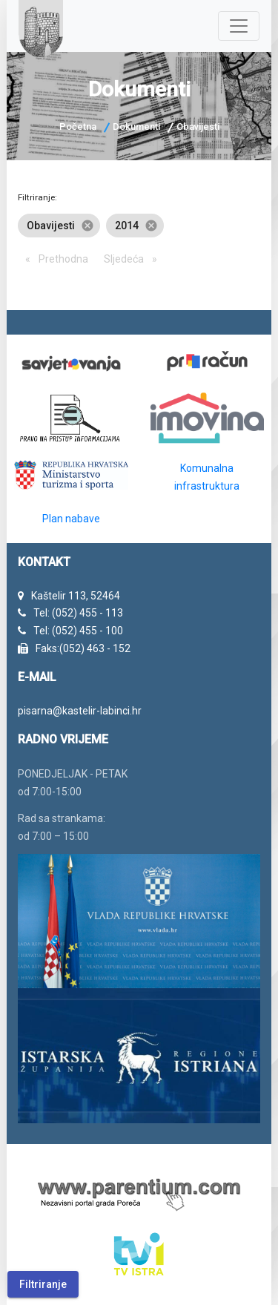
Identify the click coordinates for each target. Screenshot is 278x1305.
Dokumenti (136, 126)
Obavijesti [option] (59, 225)
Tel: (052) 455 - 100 (78, 631)
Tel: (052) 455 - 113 (78, 613)
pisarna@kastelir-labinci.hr (80, 711)
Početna (77, 126)
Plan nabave (71, 519)
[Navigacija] (238, 26)
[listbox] (138, 225)
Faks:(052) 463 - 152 (83, 648)
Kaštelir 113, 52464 (75, 596)
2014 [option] (135, 225)
